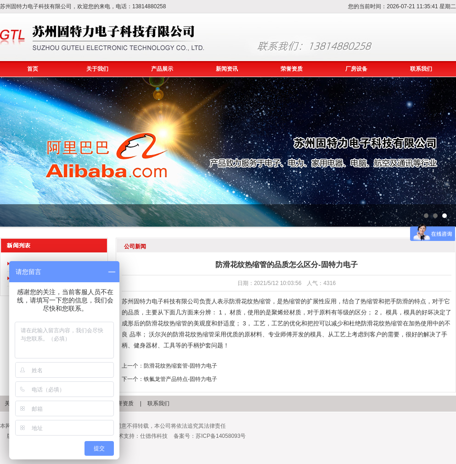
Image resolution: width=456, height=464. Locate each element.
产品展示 (162, 69)
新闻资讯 (227, 69)
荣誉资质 (292, 69)
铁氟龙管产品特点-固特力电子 (180, 379)
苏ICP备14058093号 (221, 436)
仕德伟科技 (154, 436)
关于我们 (97, 69)
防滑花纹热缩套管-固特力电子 (180, 366)
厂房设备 (356, 69)
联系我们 (421, 69)
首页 (32, 69)
